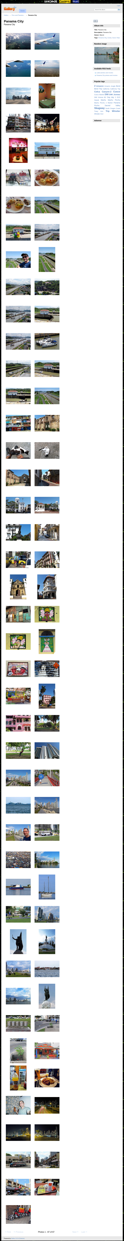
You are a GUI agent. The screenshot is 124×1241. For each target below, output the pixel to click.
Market (110, 103)
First (8, 1232)
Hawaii (96, 100)
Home (22, 11)
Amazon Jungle (109, 86)
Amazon (100, 86)
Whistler (116, 111)
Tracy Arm (98, 111)
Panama (117, 103)
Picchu (96, 105)
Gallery (6, 15)
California (106, 89)
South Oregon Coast (112, 108)
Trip (107, 111)
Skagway (99, 108)
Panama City (102, 37)
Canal (109, 37)
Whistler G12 (98, 114)
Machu (103, 100)
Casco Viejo (116, 37)
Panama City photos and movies (107, 75)
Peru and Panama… (18, 15)
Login (118, 5)
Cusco (116, 91)
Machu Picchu (114, 100)
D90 (107, 94)
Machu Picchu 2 (100, 103)
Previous (18, 1232)
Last (84, 1232)
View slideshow (95, 21)
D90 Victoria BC (100, 97)
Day (108, 97)
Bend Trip (98, 89)
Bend (118, 86)
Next (75, 1232)
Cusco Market (99, 95)
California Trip (115, 89)
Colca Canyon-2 (102, 92)
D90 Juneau (114, 94)
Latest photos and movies (105, 72)
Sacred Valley (112, 105)
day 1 (113, 97)
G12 (118, 97)
